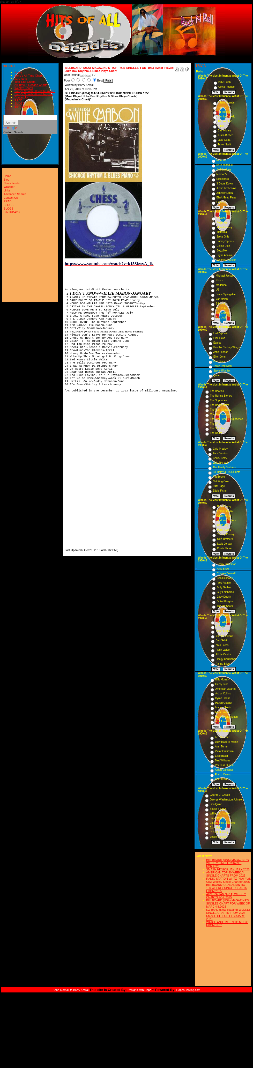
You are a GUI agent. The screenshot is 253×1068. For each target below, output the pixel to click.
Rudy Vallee (222, 649)
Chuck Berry (220, 458)
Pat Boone (219, 476)
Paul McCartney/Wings (226, 347)
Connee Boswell (226, 573)
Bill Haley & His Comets (226, 472)
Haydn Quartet (223, 702)
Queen (217, 375)
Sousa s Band (218, 808)
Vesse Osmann (218, 836)
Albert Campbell (224, 769)
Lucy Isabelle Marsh (226, 741)
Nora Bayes (222, 712)
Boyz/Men (222, 250)
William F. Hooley (220, 813)
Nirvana (221, 218)
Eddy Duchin (224, 596)
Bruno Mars (224, 130)
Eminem (221, 202)
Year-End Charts (24, 81)
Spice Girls (223, 236)
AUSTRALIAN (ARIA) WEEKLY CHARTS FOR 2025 (226, 896)
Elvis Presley (220, 448)
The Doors (216, 433)
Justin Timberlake (227, 188)
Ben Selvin (222, 640)
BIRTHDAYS (22, 106)
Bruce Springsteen (226, 294)
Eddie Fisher (220, 490)
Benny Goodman (226, 564)
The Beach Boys (219, 405)
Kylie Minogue (225, 165)
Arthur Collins (223, 693)
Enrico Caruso (223, 774)
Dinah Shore (224, 548)
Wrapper (9, 186)
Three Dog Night (222, 366)
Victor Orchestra (224, 751)
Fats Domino (220, 453)
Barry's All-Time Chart (28, 75)
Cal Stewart (221, 779)
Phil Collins (222, 313)
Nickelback (223, 178)
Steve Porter (217, 818)
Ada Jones (221, 721)
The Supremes (218, 400)
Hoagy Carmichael (226, 659)
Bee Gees (219, 361)
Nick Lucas (222, 645)
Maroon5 (222, 174)
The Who (215, 423)
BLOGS (19, 103)
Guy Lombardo (225, 592)
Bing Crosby (224, 506)
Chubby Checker (219, 414)
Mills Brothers (225, 539)
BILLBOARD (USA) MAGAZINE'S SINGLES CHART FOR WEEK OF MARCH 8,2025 (228, 903)
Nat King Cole (221, 481)
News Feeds (11, 183)
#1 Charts (20, 78)
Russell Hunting (219, 832)
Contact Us (21, 97)
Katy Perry (224, 107)
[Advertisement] (80, 469)
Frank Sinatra (225, 511)
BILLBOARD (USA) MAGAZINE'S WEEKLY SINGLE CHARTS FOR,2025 (227, 863)
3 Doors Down (225, 183)
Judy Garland (224, 587)
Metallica (222, 232)
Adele (221, 125)
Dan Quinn (216, 804)
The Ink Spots (225, 606)
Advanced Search (15, 194)
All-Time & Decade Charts (30, 84)
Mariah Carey (224, 227)
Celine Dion (223, 245)
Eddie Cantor (223, 654)
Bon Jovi (221, 317)
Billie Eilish (224, 82)
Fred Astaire (224, 582)
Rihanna (221, 160)
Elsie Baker (221, 755)
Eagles (217, 342)
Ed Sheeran (225, 111)
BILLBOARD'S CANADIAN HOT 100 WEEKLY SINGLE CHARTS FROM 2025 (226, 888)
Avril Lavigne (224, 169)
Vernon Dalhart (224, 635)
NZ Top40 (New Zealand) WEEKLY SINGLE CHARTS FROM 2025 (228, 911)
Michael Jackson (225, 275)
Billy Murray (222, 679)
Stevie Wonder (221, 370)
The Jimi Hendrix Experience (226, 419)
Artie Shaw (223, 568)
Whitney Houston (226, 259)
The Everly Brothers (224, 467)
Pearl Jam (222, 222)
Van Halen (222, 299)
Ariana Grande (226, 102)
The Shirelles (217, 428)
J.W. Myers (216, 827)
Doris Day (222, 525)
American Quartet (225, 688)
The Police (222, 308)
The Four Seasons (220, 409)
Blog (6, 179)
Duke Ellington (225, 601)
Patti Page (219, 486)
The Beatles (217, 391)
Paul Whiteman (224, 621)
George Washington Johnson (226, 799)
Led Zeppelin (220, 333)
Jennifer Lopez (225, 192)
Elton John (219, 356)
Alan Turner (221, 746)
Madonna (221, 285)
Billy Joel (221, 303)
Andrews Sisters (226, 520)
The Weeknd (225, 121)
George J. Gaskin (220, 794)
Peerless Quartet (224, 765)
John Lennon (220, 352)
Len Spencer (222, 737)
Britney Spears (225, 241)
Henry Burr (221, 684)
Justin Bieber (225, 135)
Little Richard (220, 462)
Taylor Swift (224, 144)
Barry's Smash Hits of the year (33, 94)
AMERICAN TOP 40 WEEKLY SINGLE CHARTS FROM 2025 (225, 874)
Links (7, 190)
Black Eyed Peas (226, 197)
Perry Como (224, 529)
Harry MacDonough (226, 716)
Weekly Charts (23, 88)
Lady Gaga (224, 139)
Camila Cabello (226, 116)
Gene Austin (223, 631)
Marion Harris (223, 707)
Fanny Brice (222, 663)
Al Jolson (221, 626)
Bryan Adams (224, 255)
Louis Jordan (224, 543)
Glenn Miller (224, 515)
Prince (219, 280)
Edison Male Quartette (223, 822)
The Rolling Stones (221, 395)
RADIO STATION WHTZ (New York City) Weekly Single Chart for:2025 (228, 880)
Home (18, 72)
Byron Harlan (222, 698)
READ (18, 100)
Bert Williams (222, 760)
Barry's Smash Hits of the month (34, 91)
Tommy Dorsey (225, 534)
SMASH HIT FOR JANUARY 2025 (228, 869)
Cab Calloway (225, 578)
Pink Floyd (219, 338)
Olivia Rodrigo (226, 86)
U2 (217, 289)
